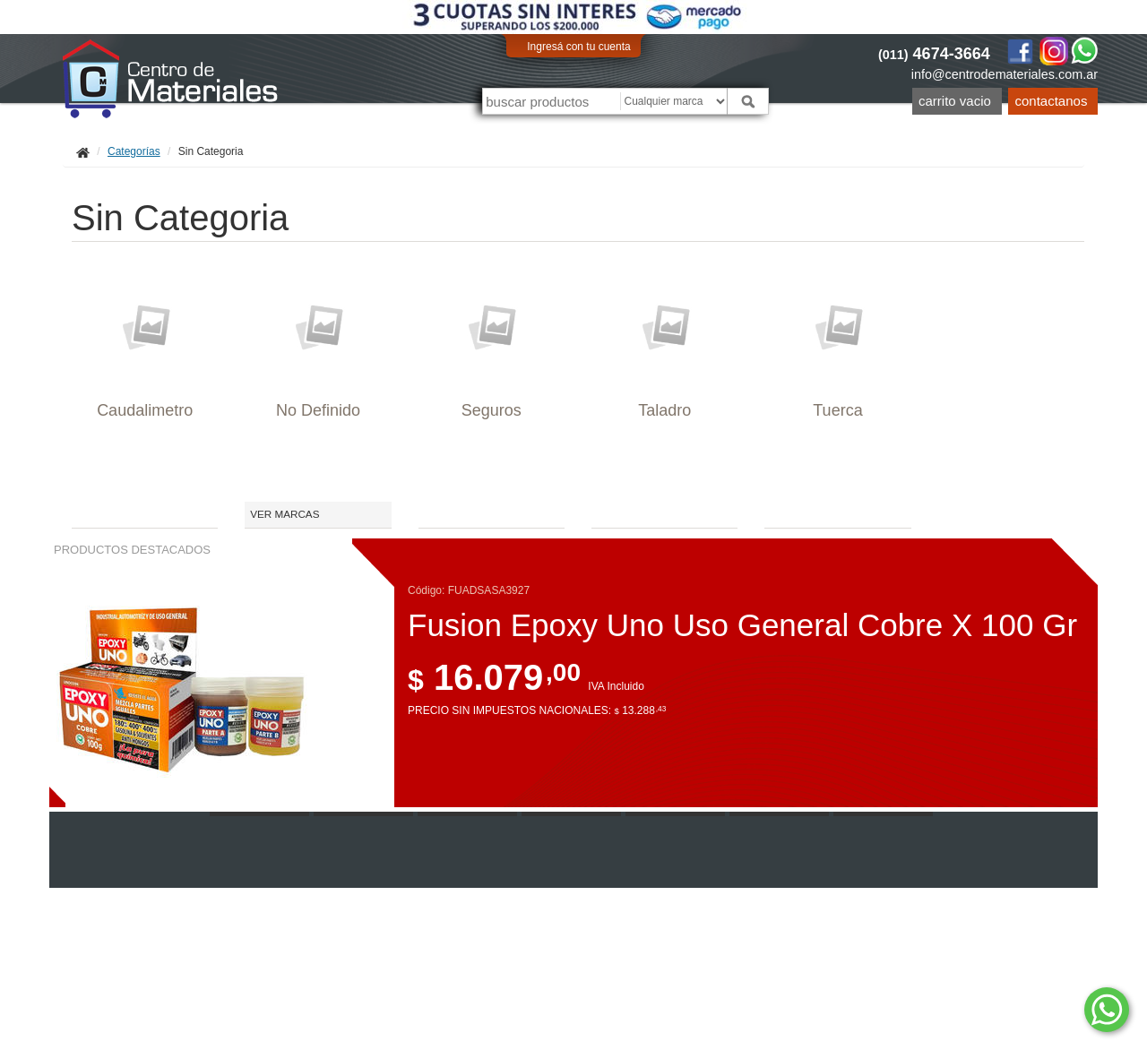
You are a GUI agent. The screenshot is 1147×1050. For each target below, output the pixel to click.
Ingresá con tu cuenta (578, 46)
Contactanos (1051, 100)
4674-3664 (934, 54)
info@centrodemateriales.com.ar (1004, 74)
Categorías (134, 151)
